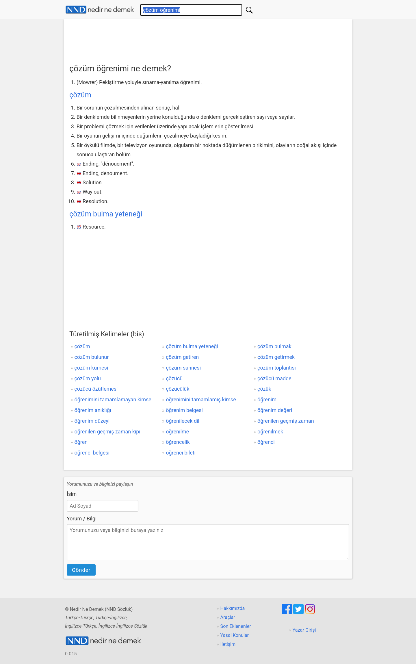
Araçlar (227, 617)
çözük (264, 389)
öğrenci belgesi (91, 453)
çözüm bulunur (91, 357)
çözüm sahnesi (183, 368)
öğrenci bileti (181, 453)
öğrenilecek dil (182, 421)
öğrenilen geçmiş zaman (285, 421)
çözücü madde (274, 378)
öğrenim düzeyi (91, 421)
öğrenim (266, 399)
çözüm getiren (182, 357)
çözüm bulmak (274, 346)
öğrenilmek (270, 432)
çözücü (174, 378)
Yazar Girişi (304, 630)
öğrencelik (178, 442)
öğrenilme (177, 432)
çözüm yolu (87, 378)
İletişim (228, 644)
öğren (81, 442)
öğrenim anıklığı (92, 410)
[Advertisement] (208, 39)
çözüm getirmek (276, 357)
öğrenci (266, 442)
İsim (72, 494)
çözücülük (177, 389)
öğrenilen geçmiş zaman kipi (107, 432)
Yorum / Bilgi (81, 518)
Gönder (81, 570)
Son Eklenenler (235, 626)
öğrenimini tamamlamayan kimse (112, 399)
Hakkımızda (232, 608)
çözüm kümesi (91, 368)
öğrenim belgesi (184, 410)
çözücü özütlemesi (96, 389)
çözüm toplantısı (276, 368)
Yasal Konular (234, 635)
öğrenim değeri (274, 410)
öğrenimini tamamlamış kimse (201, 399)
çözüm (80, 95)
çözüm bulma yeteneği (105, 214)
